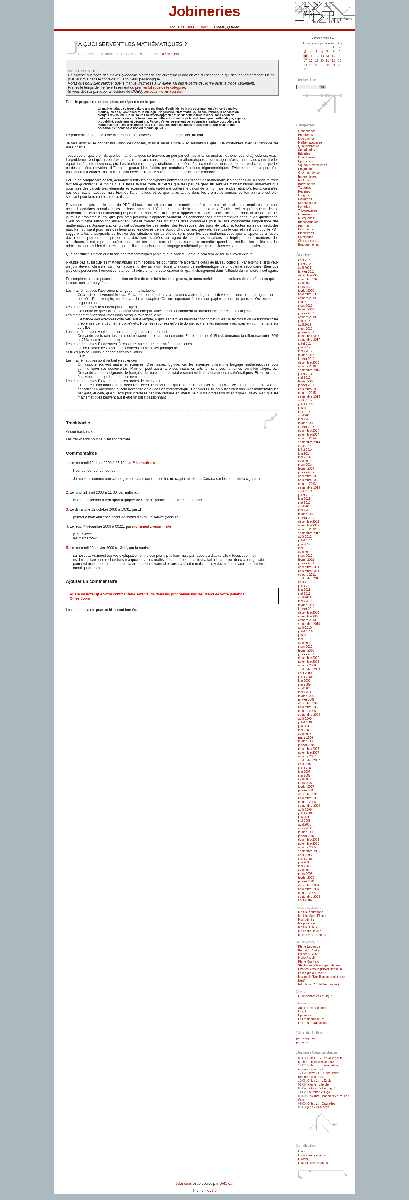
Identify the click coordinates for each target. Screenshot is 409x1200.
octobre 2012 (307, 529)
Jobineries (204, 11)
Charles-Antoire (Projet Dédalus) (320, 969)
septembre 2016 (309, 370)
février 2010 (306, 650)
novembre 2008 (308, 707)
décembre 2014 (308, 430)
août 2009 (305, 673)
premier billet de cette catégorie (160, 87)
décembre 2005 (308, 839)
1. (67, 463)
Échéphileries (307, 176)
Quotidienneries (308, 146)
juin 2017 (304, 347)
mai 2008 (304, 730)
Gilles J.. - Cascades (321, 1103)
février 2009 (306, 696)
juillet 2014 (305, 449)
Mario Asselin (307, 957)
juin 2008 (304, 726)
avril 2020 (304, 283)
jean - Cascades (318, 1107)
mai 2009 (304, 684)
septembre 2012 (309, 533)
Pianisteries (306, 233)
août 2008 (305, 718)
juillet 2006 (305, 813)
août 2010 (305, 627)
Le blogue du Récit (310, 973)
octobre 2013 (307, 483)
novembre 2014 (308, 434)
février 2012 (306, 559)
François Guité (308, 954)
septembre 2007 (309, 760)
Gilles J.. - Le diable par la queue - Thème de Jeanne (320, 1060)
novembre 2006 (308, 798)
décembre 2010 (308, 612)
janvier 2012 (306, 563)
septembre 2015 (309, 396)
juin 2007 (304, 771)
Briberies (304, 153)
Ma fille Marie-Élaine (312, 915)
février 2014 (306, 468)
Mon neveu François (312, 934)
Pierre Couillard (308, 961)
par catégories (305, 1038)
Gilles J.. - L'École (319, 1080)
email (157, 526)
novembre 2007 (308, 752)
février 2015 (306, 423)
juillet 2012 (305, 540)
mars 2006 (305, 828)
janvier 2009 (306, 699)
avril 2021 (304, 267)
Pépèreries (305, 134)
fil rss (301, 1151)
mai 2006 (304, 820)
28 (327, 65)
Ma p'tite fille (306, 923)
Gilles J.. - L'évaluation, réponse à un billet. (318, 1067)
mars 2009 (305, 692)
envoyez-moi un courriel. (163, 92)
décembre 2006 (308, 794)
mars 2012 (305, 555)
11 (310, 56)
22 (333, 60)
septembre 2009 (309, 669)
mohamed (140, 526)
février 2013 (306, 514)
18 (310, 60)
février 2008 (306, 741)
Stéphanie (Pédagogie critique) (319, 965)
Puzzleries (305, 225)
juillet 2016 (305, 374)
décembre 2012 (308, 521)
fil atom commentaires (313, 1162)
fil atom (303, 1159)
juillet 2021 (305, 264)
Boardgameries (308, 244)
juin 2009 (304, 680)
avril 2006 (304, 824)
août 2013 (305, 491)
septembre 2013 (309, 487)
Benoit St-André (308, 950)
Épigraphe (305, 1015)
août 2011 (305, 582)
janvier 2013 (306, 517)
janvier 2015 (306, 426)
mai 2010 (304, 639)
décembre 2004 (308, 885)
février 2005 (306, 877)
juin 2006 (304, 817)
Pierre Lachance (309, 946)
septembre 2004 (309, 896)
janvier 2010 (306, 654)
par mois (302, 1042)
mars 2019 (305, 305)
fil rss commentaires (311, 1155)
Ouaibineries (306, 157)
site (156, 463)
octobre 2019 (307, 298)
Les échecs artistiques (313, 1023)
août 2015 (305, 400)
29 (333, 65)
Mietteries (304, 180)
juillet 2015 (305, 404)
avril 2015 (304, 415)
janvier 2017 (306, 358)
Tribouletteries (307, 210)
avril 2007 (304, 779)
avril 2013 (304, 506)
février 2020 (306, 290)
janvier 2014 (306, 472)
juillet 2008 (305, 722)
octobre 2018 (307, 317)
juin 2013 (304, 498)
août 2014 (305, 446)
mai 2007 (304, 775)
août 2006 (305, 809)
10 (305, 56)
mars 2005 (305, 873)
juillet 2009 (305, 677)
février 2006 (306, 832)
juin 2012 (304, 544)
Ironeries (304, 206)
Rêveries (304, 191)
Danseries (305, 199)
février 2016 (306, 381)
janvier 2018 (306, 332)
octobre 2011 (307, 574)
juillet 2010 (305, 631)
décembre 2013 (308, 476)
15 (333, 56)
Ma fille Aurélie (308, 927)
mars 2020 (305, 286)
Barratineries (306, 184)
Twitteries (304, 187)
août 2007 (305, 764)
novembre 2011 (308, 571)
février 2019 (306, 309)
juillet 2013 (305, 495)
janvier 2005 (306, 881)
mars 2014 (305, 464)
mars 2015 (305, 419)
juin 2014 (304, 453)
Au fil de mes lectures (312, 1008)
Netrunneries (306, 229)
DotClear (226, 1184)
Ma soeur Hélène (309, 931)
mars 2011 (305, 601)
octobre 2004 (307, 892)
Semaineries (306, 149)
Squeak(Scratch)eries (312, 165)
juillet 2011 (305, 586)
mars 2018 (305, 328)
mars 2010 (305, 646)
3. (67, 509)
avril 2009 (304, 688)
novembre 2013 (308, 480)
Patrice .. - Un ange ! (321, 1088)
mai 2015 (304, 411)
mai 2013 (304, 502)
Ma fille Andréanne (310, 912)
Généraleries (306, 131)
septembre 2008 (309, 714)
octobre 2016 (307, 366)
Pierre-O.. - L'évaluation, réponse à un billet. (319, 1075)
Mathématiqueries (310, 142)
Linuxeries (305, 214)
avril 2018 (304, 324)
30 (339, 65)
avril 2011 (304, 597)
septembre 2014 (309, 442)
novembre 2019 (308, 294)
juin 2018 (304, 321)
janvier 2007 (306, 790)
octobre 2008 (307, 711)
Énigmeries (305, 169)
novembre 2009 (308, 661)
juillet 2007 (305, 767)
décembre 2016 (308, 362)
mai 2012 (304, 548)
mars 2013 (305, 510)
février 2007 (306, 786)
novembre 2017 (308, 335)
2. (67, 492)
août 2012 (305, 536)
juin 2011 (304, 589)
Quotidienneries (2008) (313, 996)
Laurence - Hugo (318, 1092)
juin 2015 (304, 408)
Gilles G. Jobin (197, 27)
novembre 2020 (308, 279)
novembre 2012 (308, 525)
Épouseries (305, 161)
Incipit (302, 1011)
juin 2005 (304, 862)
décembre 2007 (308, 748)
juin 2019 (304, 301)
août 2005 (305, 855)
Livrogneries (306, 138)
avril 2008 (304, 733)
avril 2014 (304, 461)
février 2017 (306, 355)
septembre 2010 (309, 623)
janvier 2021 (306, 271)
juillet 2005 (305, 858)
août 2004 (305, 900)
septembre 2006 (309, 805)
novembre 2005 (308, 843)
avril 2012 (304, 551)
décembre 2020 (308, 275)
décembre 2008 (308, 703)
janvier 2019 (306, 313)
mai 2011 (304, 593)
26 (316, 65)
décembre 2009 (308, 657)
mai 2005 (304, 866)
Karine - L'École (318, 1084)
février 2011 (306, 605)
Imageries (304, 195)
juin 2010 (304, 635)
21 (327, 60)
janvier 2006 (306, 836)
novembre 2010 (308, 616)
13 (322, 56)
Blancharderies (308, 222)
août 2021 (305, 260)
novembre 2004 (308, 889)
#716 (166, 54)
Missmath (141, 463)
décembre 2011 (308, 567)
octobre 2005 (307, 847)
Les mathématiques (311, 1019)
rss (176, 54)
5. (67, 548)
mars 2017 (305, 351)
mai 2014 (304, 457)
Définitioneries (307, 203)
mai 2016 (304, 377)
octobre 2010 (307, 620)
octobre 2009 (307, 665)
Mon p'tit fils (306, 919)
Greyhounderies (309, 172)
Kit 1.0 (211, 1191)
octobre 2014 (307, 438)
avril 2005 (304, 870)
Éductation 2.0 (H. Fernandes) (318, 984)
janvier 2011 (306, 608)
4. (67, 526)
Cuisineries (305, 237)
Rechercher (306, 79)
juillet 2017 (305, 343)
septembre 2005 (309, 851)
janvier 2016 (306, 385)
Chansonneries (308, 240)
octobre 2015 (307, 392)
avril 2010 (304, 642)
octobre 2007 (307, 756)
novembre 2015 (308, 389)
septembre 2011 (309, 578)
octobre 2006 (307, 802)
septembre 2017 (309, 339)
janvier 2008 (306, 745)
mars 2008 (305, 737)
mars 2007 (305, 782)
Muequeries (148, 54)
